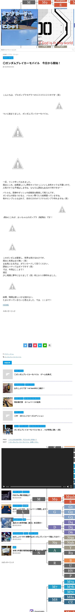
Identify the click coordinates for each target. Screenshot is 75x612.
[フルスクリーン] (71, 487)
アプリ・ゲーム (9, 354)
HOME (6, 305)
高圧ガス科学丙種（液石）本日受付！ (28, 523)
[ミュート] (68, 487)
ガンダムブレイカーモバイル (13, 357)
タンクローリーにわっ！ (37, 603)
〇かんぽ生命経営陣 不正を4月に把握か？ (22, 439)
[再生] (4, 487)
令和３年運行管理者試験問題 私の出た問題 (30, 551)
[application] (37, 468)
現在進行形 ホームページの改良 (27, 402)
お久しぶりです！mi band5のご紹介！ (29, 388)
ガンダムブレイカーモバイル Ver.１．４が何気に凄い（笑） (38, 430)
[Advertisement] (17, 81)
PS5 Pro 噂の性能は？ (21, 495)
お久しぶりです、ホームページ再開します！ (30, 509)
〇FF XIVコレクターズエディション (29, 416)
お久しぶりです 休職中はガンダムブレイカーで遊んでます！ (37, 537)
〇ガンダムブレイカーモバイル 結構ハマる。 (23, 442)
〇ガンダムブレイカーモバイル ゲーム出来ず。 (33, 374)
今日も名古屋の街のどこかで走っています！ (37, 606)
